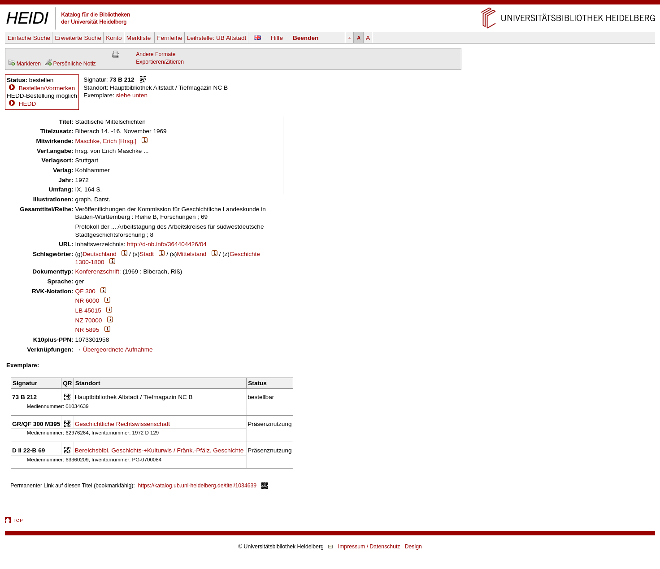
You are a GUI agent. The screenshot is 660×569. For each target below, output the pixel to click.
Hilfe (277, 38)
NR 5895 (87, 329)
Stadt (146, 254)
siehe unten (132, 95)
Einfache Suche (29, 38)
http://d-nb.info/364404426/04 (167, 244)
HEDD (21, 103)
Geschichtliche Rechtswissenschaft (122, 424)
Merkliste (139, 38)
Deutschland (99, 254)
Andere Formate (155, 54)
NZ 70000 (88, 320)
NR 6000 (87, 300)
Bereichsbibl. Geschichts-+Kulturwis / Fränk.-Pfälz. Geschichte (159, 450)
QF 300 (85, 291)
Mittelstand (192, 254)
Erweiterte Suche (78, 38)
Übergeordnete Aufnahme (118, 349)
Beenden (305, 38)
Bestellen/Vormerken (47, 88)
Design (413, 546)
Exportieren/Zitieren (160, 62)
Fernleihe (169, 38)
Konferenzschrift (97, 271)
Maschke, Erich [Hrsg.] (106, 141)
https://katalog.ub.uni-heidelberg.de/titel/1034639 (197, 485)
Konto (114, 38)
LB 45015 (88, 310)
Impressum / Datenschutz (369, 546)
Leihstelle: (216, 38)
